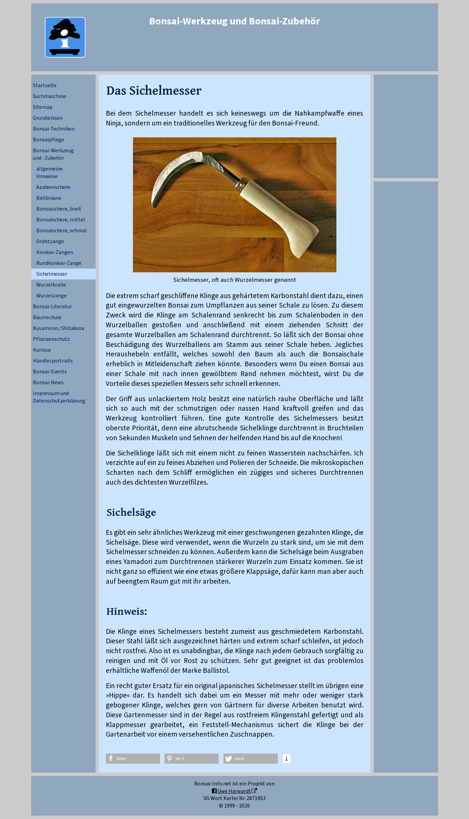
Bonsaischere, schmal (61, 230)
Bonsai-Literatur (52, 306)
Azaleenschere (53, 187)
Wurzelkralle (51, 285)
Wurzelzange (51, 295)
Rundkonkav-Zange (58, 263)
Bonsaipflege (48, 139)
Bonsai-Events (50, 371)
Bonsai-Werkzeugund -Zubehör (53, 154)
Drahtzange (50, 241)
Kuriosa (42, 350)
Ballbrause (48, 198)
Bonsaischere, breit (58, 209)
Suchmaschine (49, 96)
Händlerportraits (53, 361)
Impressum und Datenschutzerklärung (59, 397)
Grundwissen (48, 118)
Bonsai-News (48, 382)
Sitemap (43, 107)
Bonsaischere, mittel (60, 219)
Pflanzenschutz (51, 339)
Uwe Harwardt (234, 791)
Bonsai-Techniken (54, 129)
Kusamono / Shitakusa (58, 328)
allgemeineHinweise (49, 172)
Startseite (45, 85)
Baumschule (47, 317)
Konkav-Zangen (54, 252)
